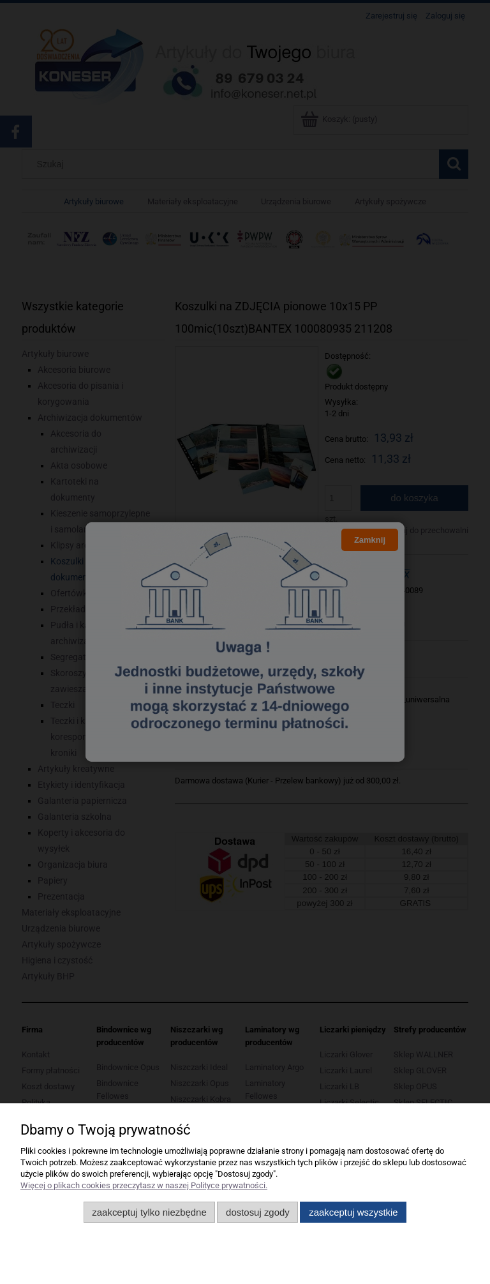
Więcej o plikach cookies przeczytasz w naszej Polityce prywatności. (143, 1185)
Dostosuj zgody (258, 1212)
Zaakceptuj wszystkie (353, 1212)
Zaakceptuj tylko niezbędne (149, 1212)
